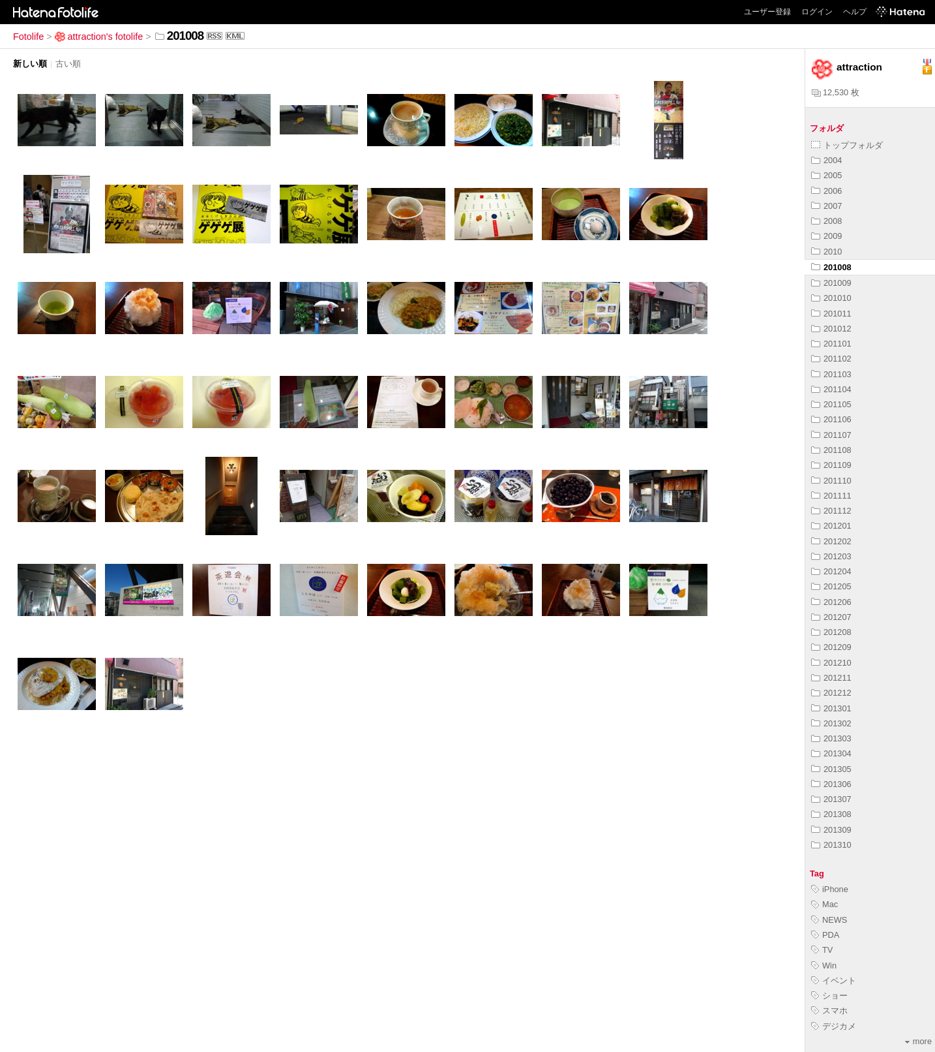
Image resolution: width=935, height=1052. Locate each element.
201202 (831, 541)
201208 (831, 632)
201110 (831, 481)
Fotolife (28, 36)
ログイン (817, 11)
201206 (831, 602)
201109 (831, 465)
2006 (826, 191)
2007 (826, 206)
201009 (831, 283)
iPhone (829, 889)
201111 (831, 496)
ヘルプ (855, 11)
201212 (831, 693)
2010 (826, 251)
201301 (831, 708)
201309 (831, 830)
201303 (831, 738)
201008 (831, 267)
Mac (824, 904)
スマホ (829, 1010)
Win (824, 965)
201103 (831, 374)
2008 (826, 221)
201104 (831, 389)
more (918, 1041)
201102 (831, 359)
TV (822, 950)
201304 (831, 753)
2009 (826, 236)
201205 (831, 586)
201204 (831, 571)
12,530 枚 (835, 92)
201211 (831, 678)
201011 (831, 313)
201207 (831, 617)
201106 (831, 419)
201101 (831, 343)
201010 (831, 298)
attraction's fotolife (99, 36)
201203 (831, 556)
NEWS (829, 920)
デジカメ (833, 1026)
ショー (829, 995)
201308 (831, 814)
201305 (831, 769)
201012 (831, 328)
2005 (826, 175)
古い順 (68, 64)
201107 (831, 435)
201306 (831, 784)
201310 (831, 845)
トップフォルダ (847, 145)
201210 (831, 663)
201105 (831, 404)
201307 (831, 799)
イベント (833, 980)
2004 (826, 160)
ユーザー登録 (767, 11)
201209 (831, 647)
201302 (831, 723)
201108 (831, 450)
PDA (825, 935)
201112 (831, 511)
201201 (831, 526)
